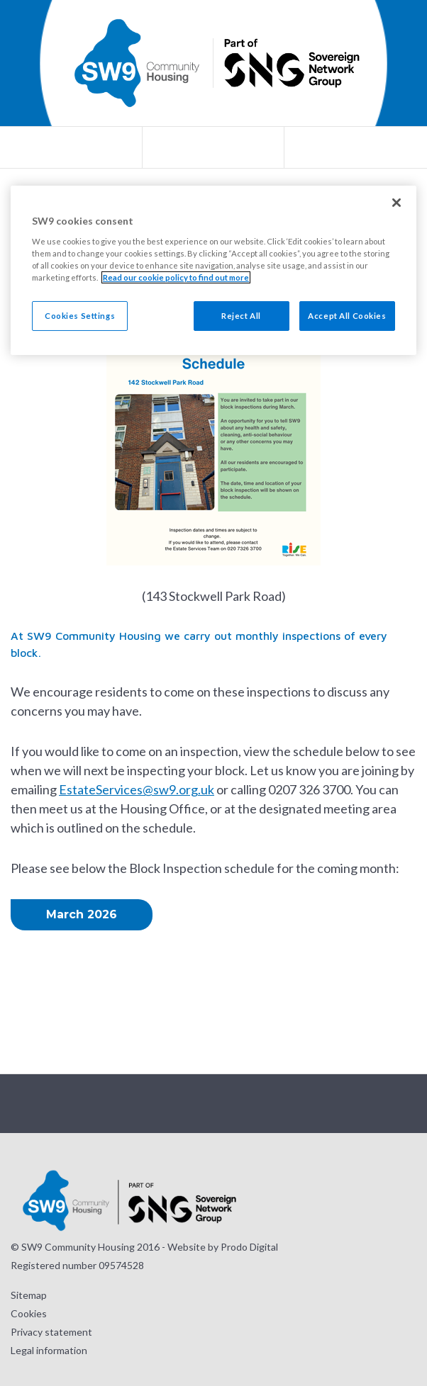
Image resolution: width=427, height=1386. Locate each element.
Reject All (241, 315)
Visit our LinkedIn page (266, 1104)
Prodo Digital (249, 1247)
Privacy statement (51, 1332)
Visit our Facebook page (231, 1104)
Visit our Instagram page (160, 1104)
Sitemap (29, 1295)
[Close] (396, 202)
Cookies (29, 1313)
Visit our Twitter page (195, 1104)
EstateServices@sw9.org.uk (136, 789)
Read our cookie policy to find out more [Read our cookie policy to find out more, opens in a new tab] (176, 277)
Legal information (49, 1350)
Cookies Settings (80, 315)
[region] (213, 270)
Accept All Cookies (347, 315)
